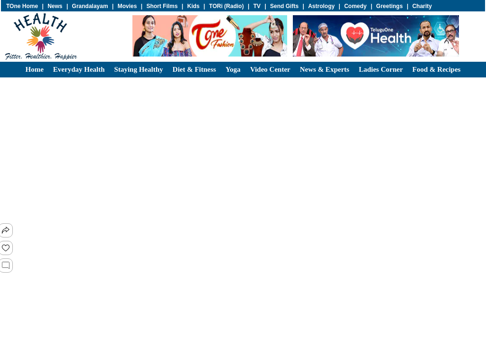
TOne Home (22, 6)
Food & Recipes (436, 69)
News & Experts (324, 69)
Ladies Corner (381, 69)
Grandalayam (90, 6)
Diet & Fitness (194, 69)
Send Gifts (284, 6)
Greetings (389, 6)
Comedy (355, 6)
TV (257, 6)
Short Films (162, 6)
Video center (270, 69)
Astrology (321, 6)
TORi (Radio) (226, 6)
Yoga (233, 69)
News (54, 6)
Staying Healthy (138, 69)
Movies (127, 6)
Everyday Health (79, 69)
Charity (422, 6)
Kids (193, 6)
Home (35, 69)
